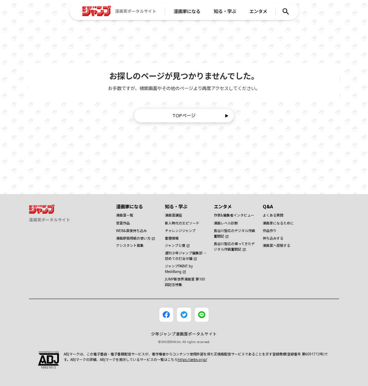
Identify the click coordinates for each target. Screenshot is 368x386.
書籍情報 (172, 238)
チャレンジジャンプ (180, 230)
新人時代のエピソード (182, 223)
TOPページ (200, 115)
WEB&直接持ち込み (131, 230)
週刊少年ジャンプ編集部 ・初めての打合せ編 (186, 256)
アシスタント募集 (130, 245)
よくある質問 (273, 215)
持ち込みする (273, 238)
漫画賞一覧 (124, 215)
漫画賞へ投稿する (276, 245)
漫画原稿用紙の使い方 (135, 238)
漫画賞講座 (173, 215)
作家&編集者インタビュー (234, 215)
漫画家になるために (278, 223)
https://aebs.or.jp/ (192, 359)
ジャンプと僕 (177, 245)
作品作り (269, 230)
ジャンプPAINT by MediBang (179, 269)
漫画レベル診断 (226, 223)
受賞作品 (123, 223)
